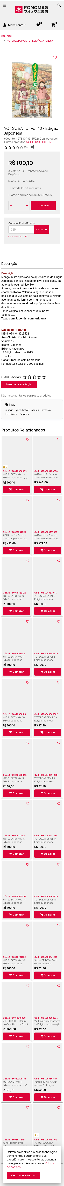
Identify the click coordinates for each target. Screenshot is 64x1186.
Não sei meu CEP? (18, 236)
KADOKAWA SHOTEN (38, 142)
